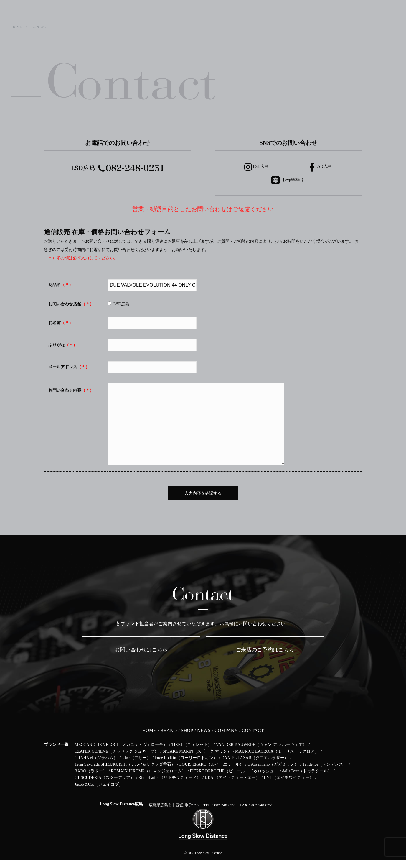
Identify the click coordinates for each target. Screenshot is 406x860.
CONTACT (253, 730)
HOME (149, 730)
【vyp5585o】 (288, 180)
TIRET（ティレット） (191, 744)
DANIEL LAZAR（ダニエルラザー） (254, 758)
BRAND (168, 730)
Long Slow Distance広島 (121, 804)
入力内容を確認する (203, 493)
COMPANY (226, 730)
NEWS (203, 730)
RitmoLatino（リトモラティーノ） (169, 777)
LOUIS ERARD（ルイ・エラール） (211, 764)
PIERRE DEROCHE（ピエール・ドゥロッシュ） (234, 771)
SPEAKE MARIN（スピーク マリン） (197, 751)
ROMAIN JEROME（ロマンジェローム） (148, 771)
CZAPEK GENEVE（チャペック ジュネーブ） (117, 751)
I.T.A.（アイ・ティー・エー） (232, 777)
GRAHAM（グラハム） (96, 758)
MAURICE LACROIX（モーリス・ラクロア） (277, 751)
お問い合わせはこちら (141, 650)
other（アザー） (136, 758)
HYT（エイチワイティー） (288, 777)
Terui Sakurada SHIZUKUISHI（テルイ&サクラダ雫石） (125, 764)
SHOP (187, 730)
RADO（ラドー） (91, 771)
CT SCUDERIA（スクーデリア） (104, 777)
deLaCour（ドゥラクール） (307, 771)
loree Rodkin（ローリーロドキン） (186, 758)
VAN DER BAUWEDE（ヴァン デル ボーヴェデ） (261, 744)
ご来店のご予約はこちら (265, 650)
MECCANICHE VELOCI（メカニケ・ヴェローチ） (121, 744)
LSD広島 (256, 167)
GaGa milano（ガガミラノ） (272, 764)
